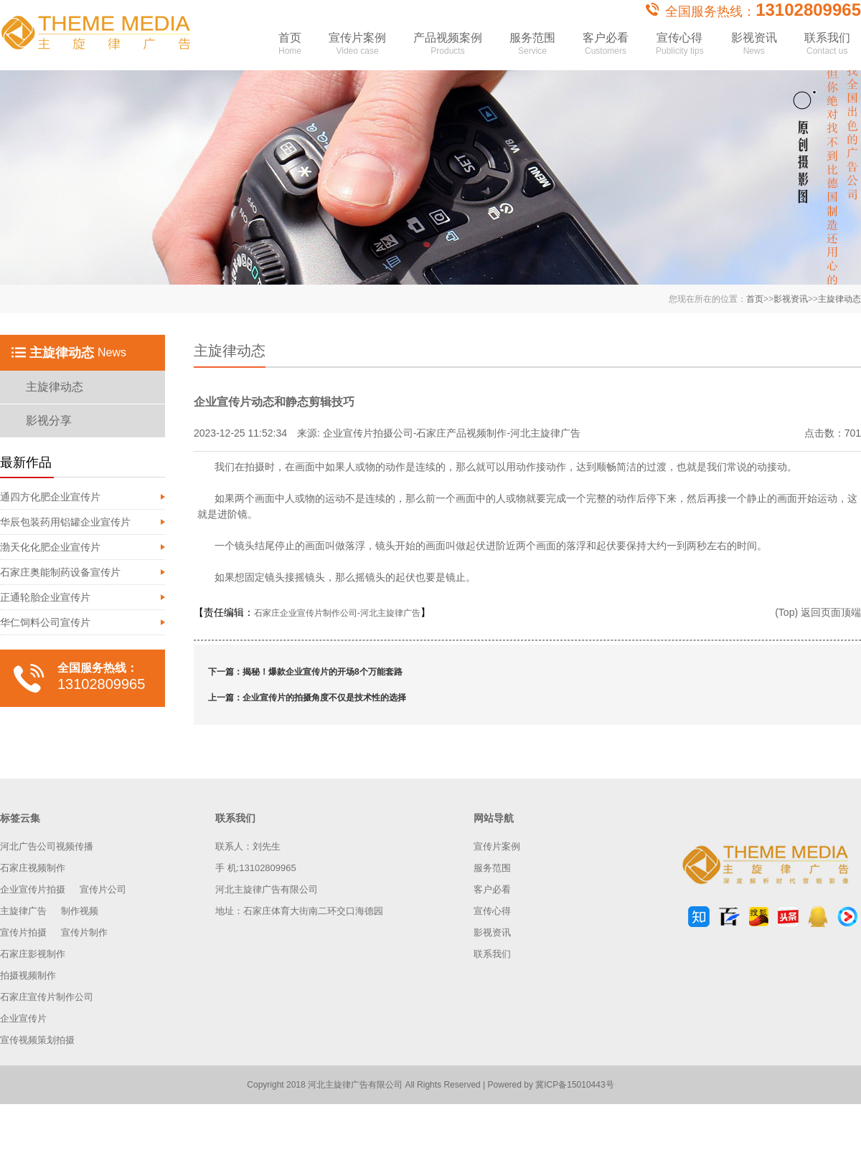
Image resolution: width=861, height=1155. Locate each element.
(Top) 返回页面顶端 (818, 612)
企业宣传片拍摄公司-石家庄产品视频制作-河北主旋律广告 (451, 433)
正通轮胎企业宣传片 (45, 597)
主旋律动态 (839, 299)
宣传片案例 (357, 49)
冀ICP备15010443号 (574, 1085)
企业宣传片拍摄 (32, 889)
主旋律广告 (23, 911)
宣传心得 (680, 49)
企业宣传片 (23, 1018)
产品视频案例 (447, 49)
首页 (289, 49)
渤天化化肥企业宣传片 (50, 547)
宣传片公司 (103, 889)
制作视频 (79, 911)
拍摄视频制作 (28, 975)
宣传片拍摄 (23, 932)
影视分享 (49, 420)
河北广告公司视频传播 (46, 846)
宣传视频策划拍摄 (37, 1040)
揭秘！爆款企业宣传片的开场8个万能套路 (323, 672)
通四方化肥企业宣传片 (50, 497)
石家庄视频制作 (32, 867)
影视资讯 (754, 49)
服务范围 (532, 49)
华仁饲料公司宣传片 (45, 622)
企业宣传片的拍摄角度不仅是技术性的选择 (324, 698)
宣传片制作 (84, 932)
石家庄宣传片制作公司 (46, 997)
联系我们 (827, 49)
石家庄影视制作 (32, 954)
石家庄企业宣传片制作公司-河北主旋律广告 (337, 613)
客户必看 (606, 49)
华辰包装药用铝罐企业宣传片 (65, 522)
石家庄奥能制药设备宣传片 (60, 572)
